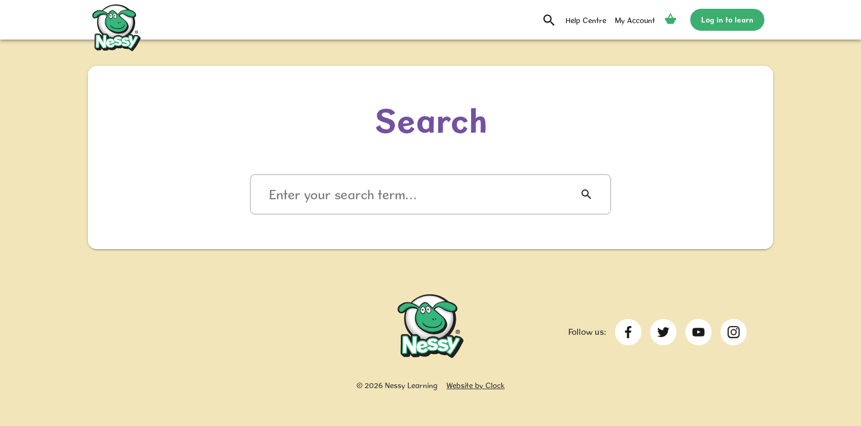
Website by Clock (475, 385)
